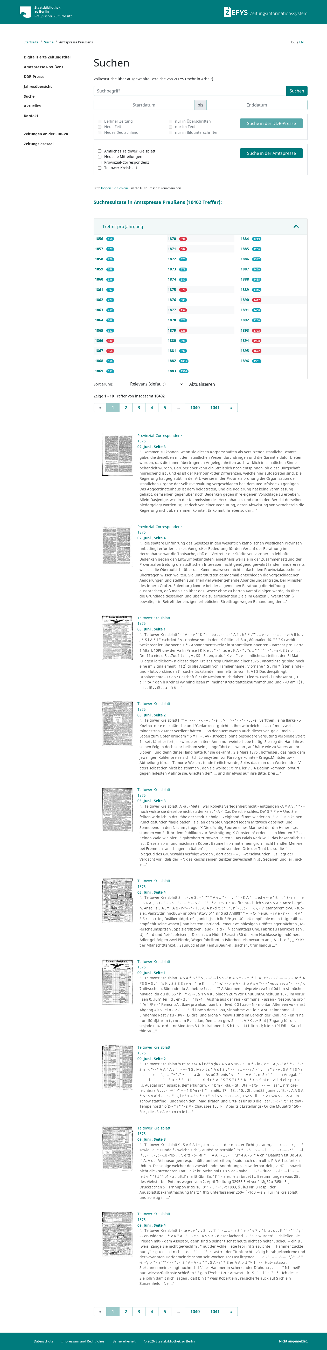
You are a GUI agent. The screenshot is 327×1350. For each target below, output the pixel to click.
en (301, 42)
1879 (172, 330)
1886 (245, 258)
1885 (245, 248)
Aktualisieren (202, 384)
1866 (99, 340)
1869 (99, 370)
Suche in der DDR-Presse (271, 123)
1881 (172, 350)
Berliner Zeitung (118, 121)
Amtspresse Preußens (43, 66)
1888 (245, 279)
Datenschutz (43, 1341)
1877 (172, 309)
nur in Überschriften (193, 121)
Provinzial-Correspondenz (126, 162)
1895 (245, 350)
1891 (245, 309)
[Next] (231, 407)
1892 (245, 319)
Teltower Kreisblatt (120, 167)
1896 (245, 360)
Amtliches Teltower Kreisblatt (129, 151)
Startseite (31, 42)
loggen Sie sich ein (114, 188)
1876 (172, 299)
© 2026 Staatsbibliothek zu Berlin (169, 1341)
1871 (172, 248)
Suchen (297, 91)
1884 (245, 238)
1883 (172, 370)
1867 (99, 350)
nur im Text (185, 126)
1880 (172, 340)
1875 (172, 289)
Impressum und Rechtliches (82, 1341)
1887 (245, 269)
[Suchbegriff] (190, 91)
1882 (172, 360)
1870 (172, 238)
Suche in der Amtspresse (271, 153)
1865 (99, 330)
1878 (172, 319)
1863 (99, 309)
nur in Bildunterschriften (197, 132)
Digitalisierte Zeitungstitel (47, 57)
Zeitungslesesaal (38, 143)
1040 (195, 407)
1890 (245, 299)
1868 (99, 360)
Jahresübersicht (38, 86)
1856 (99, 238)
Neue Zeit (112, 126)
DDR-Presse (34, 76)
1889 (245, 289)
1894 (245, 340)
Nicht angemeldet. (293, 1341)
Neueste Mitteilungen (123, 156)
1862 (99, 299)
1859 (99, 269)
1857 (99, 248)
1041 (215, 407)
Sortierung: (103, 384)
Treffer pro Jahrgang (122, 226)
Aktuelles (32, 105)
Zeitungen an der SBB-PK (46, 133)
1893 (245, 330)
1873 (172, 269)
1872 (172, 258)
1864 (99, 319)
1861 (99, 289)
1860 (99, 279)
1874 (172, 279)
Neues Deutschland (121, 132)
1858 (99, 258)
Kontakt (31, 115)
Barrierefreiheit (124, 1341)
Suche (48, 42)
